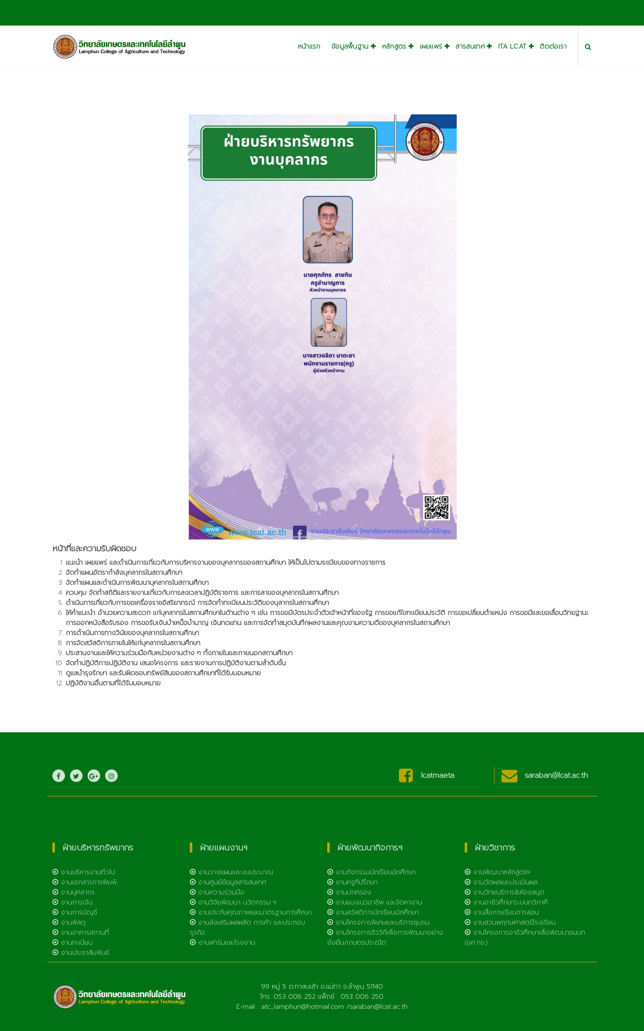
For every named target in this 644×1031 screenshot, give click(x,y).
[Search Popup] (588, 46)
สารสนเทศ (469, 46)
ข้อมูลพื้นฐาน (350, 46)
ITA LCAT (512, 46)
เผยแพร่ (431, 46)
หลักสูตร (394, 46)
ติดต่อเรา (553, 46)
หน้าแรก (309, 46)
